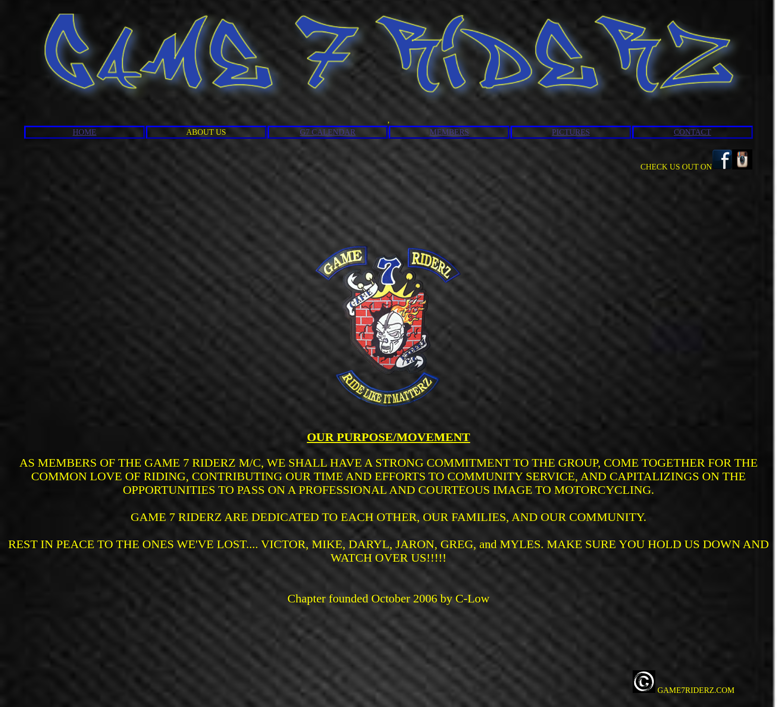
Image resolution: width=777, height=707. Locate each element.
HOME (85, 132)
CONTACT (692, 132)
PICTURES (571, 132)
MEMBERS (449, 132)
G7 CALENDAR (328, 132)
